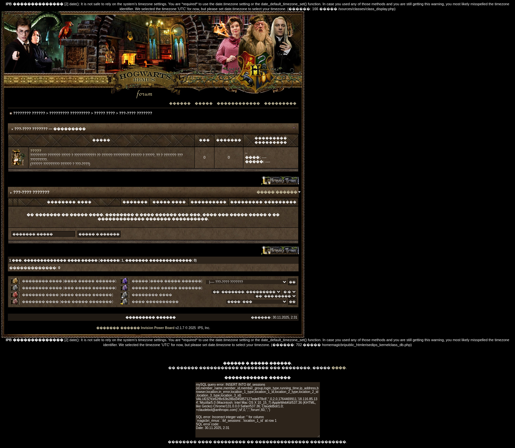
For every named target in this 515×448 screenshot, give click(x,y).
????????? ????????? (69, 113)
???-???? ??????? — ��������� (50, 129)
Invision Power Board (157, 328)
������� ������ (118, 328)
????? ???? (104, 113)
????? (35, 151)
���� (338, 368)
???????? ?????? (29, 113)
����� (204, 103)
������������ (238, 103)
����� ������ (277, 192)
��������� (280, 103)
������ (180, 103)
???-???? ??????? (135, 113)
